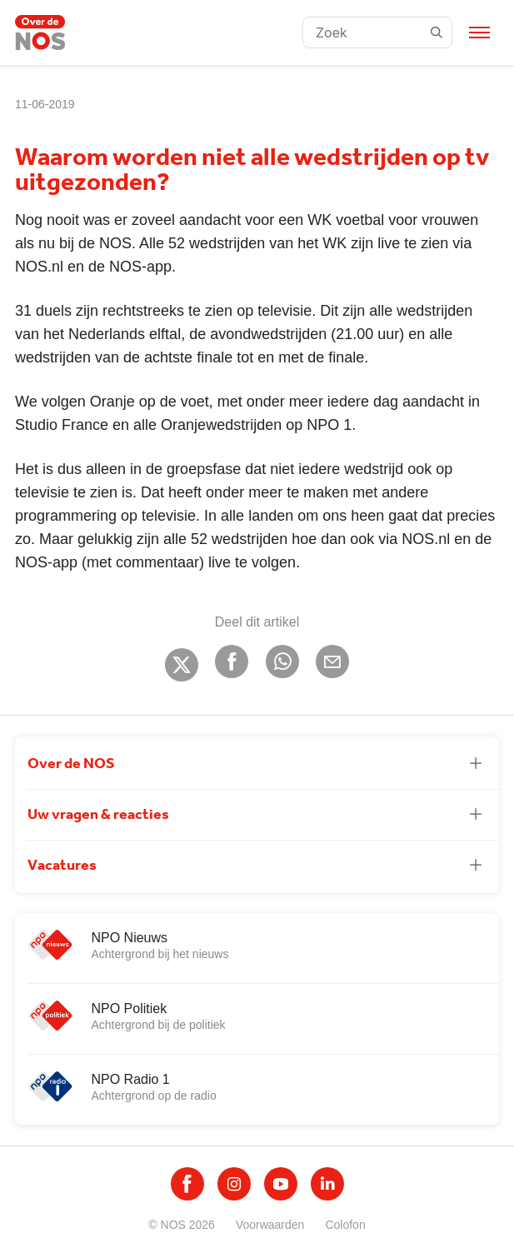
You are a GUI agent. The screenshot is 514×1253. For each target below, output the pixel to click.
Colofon (345, 1224)
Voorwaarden (270, 1224)
